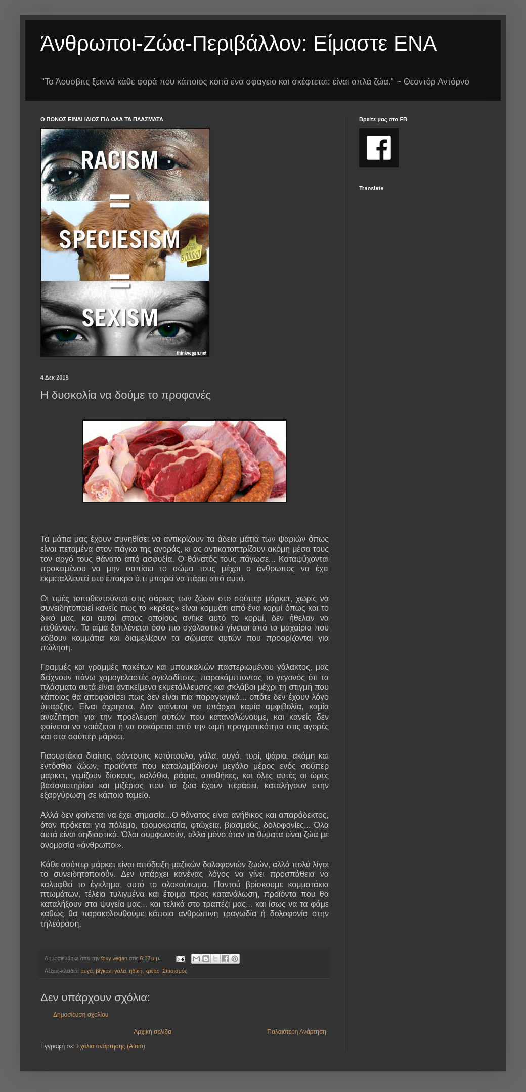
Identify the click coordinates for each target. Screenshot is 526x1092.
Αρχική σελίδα (152, 1031)
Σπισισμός (174, 971)
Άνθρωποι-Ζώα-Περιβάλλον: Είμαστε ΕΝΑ (238, 43)
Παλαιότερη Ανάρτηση (296, 1031)
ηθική (135, 971)
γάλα (120, 971)
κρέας (152, 971)
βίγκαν (103, 971)
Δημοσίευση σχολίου (80, 1014)
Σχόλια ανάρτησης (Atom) (110, 1046)
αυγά (87, 971)
